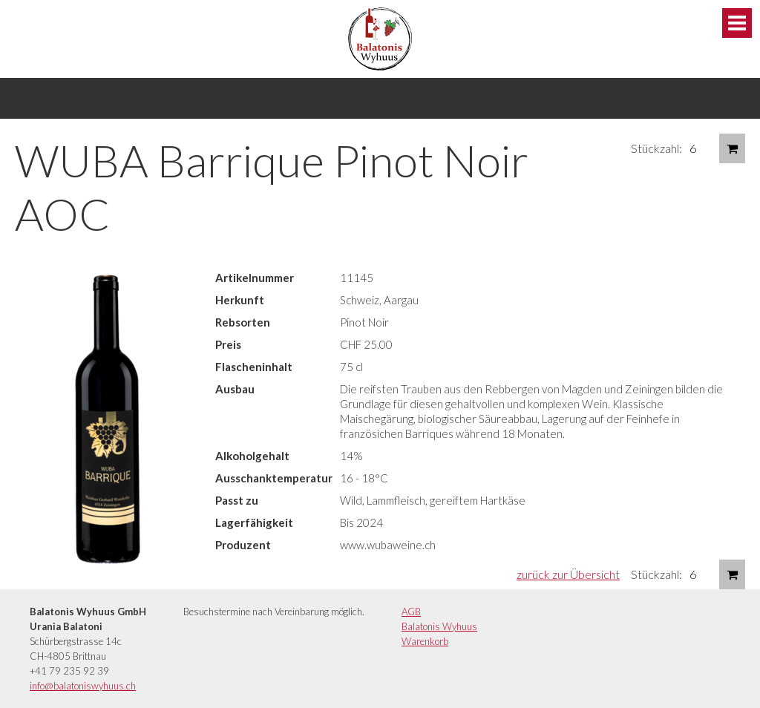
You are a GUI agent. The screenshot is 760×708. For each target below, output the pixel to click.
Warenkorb (425, 641)
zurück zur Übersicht (568, 574)
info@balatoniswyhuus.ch (83, 686)
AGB (411, 611)
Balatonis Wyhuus (439, 626)
